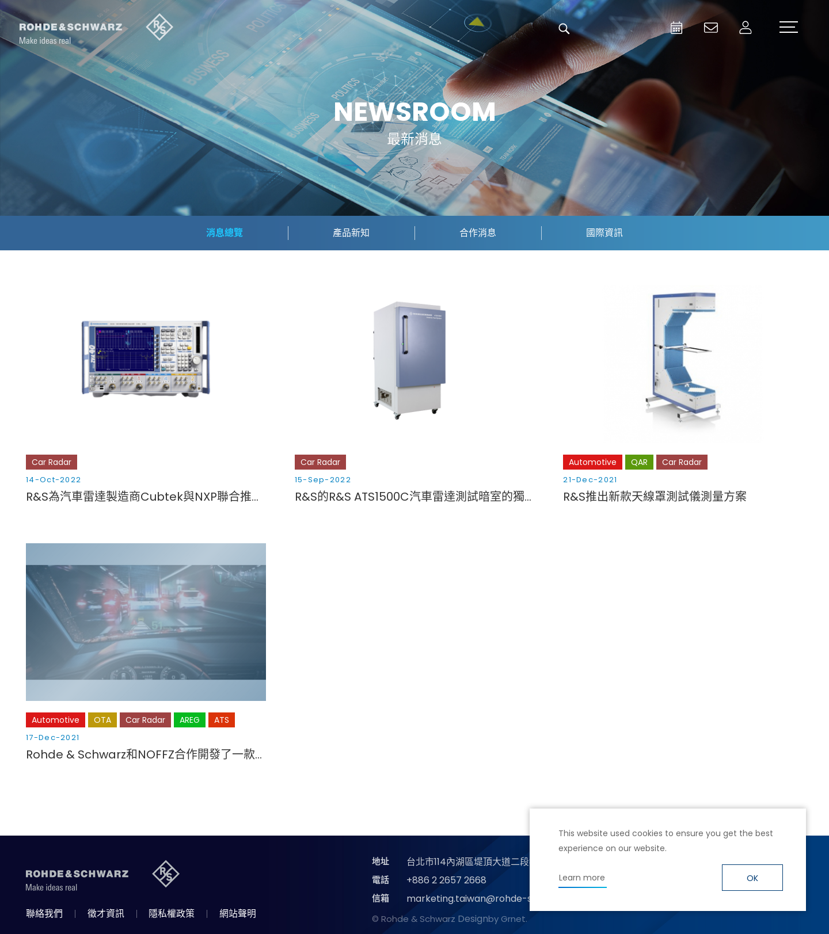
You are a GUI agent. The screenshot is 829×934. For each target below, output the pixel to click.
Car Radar (51, 462)
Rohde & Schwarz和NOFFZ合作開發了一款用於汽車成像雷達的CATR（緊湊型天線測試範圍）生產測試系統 (146, 754)
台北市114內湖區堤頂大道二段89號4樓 (485, 861)
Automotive (593, 462)
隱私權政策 (172, 913)
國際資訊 (604, 232)
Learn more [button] (582, 877)
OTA (102, 720)
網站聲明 (237, 913)
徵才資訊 (106, 913)
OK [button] (752, 878)
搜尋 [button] (564, 28)
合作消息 (477, 232)
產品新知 (351, 232)
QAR (639, 462)
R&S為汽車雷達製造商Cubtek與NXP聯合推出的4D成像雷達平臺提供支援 (146, 496)
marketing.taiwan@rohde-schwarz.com (497, 898)
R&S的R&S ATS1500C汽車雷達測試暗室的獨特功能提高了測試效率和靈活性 (415, 496)
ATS (221, 720)
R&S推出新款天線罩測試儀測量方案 (655, 496)
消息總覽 (224, 232)
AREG (190, 720)
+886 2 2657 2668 (446, 880)
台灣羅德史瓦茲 (96, 29)
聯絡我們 (44, 913)
